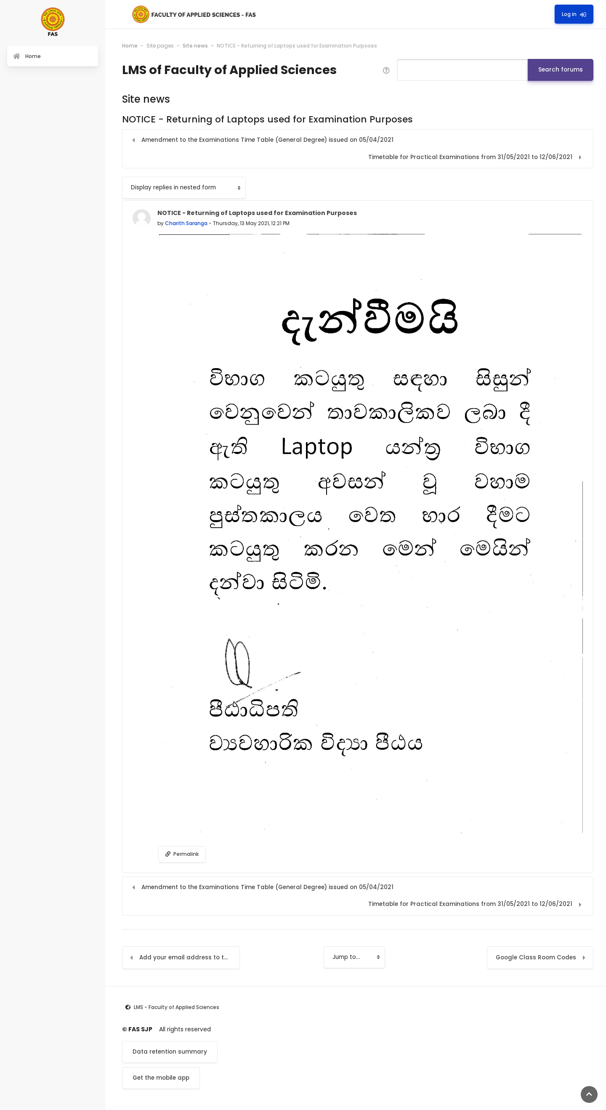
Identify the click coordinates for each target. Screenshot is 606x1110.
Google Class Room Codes (536, 957)
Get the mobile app (161, 1078)
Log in (574, 14)
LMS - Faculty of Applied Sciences (176, 1007)
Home (130, 45)
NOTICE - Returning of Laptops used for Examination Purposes (297, 45)
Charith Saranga (186, 223)
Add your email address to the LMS (189, 957)
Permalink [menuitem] (182, 854)
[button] (386, 69)
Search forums (560, 70)
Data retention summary (170, 1052)
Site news (195, 45)
